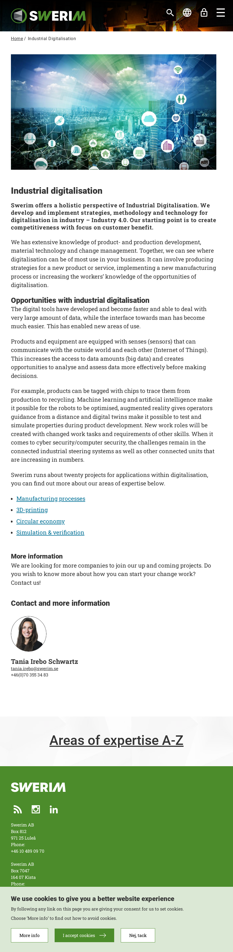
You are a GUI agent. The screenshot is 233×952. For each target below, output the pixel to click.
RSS (18, 809)
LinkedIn (54, 809)
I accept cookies (79, 935)
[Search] (170, 12)
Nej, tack (138, 935)
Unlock (204, 12)
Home (17, 38)
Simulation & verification (50, 532)
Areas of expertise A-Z (116, 740)
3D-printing (32, 510)
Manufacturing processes (50, 498)
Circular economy (40, 521)
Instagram (36, 809)
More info (29, 935)
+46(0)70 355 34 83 (29, 674)
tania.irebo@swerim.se (34, 668)
